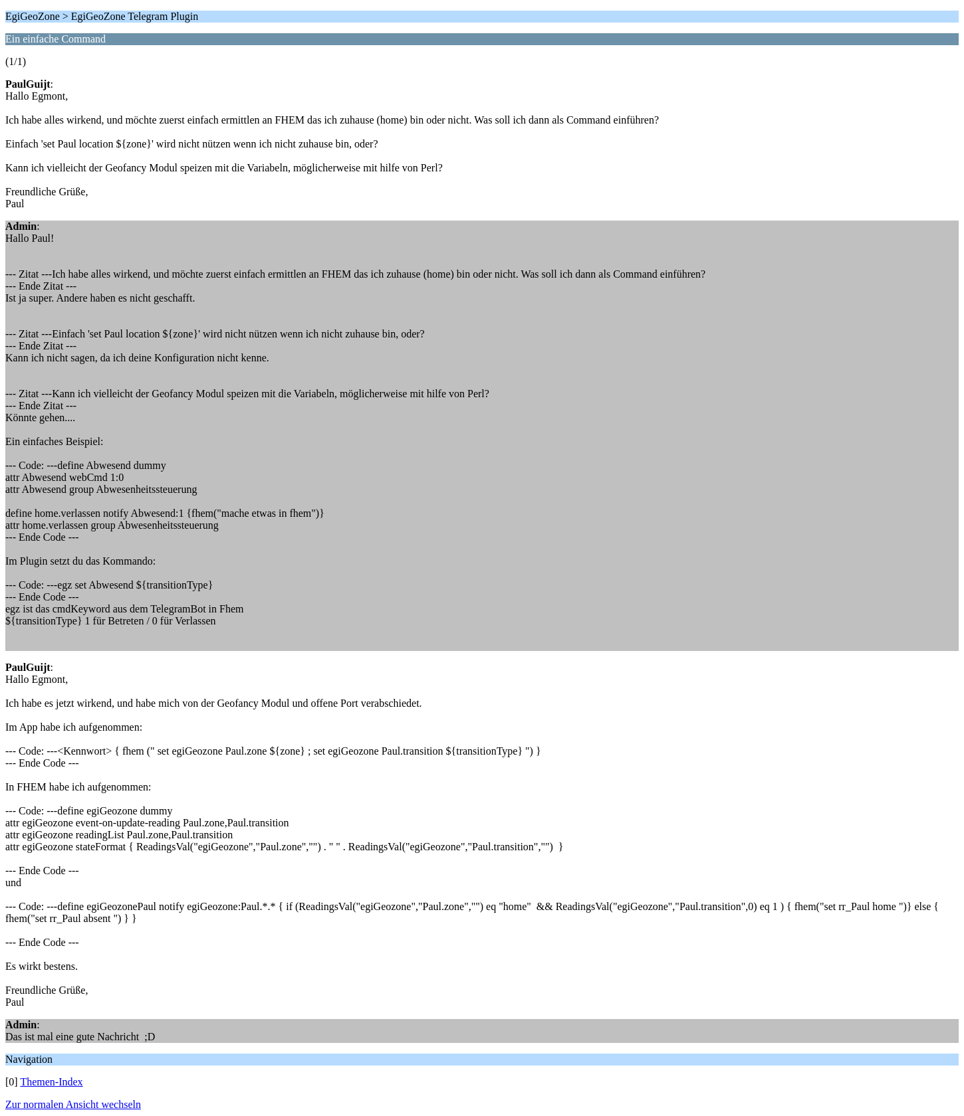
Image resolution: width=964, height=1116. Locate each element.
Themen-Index (51, 1081)
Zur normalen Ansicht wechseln (73, 1104)
